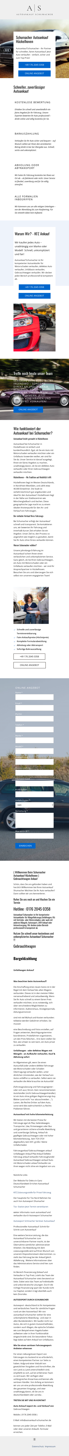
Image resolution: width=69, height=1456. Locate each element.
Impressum (50, 1446)
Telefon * (19, 725)
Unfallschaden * (22, 800)
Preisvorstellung (23, 768)
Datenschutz (38, 1446)
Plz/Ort (18, 714)
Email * (18, 703)
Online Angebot (34, 73)
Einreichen (25, 845)
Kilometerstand (22, 779)
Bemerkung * (21, 811)
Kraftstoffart (21, 789)
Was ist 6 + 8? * (22, 831)
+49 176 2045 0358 (34, 64)
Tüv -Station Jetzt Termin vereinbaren (30, 1206)
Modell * (19, 746)
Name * (19, 692)
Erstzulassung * (22, 757)
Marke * (19, 735)
